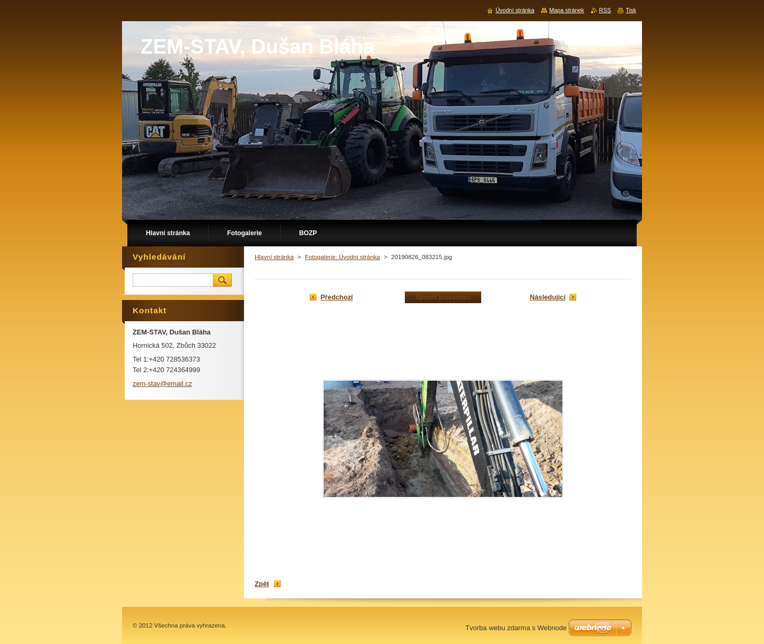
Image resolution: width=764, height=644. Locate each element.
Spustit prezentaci (443, 297)
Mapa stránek (566, 10)
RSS (605, 10)
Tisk (631, 10)
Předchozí (336, 297)
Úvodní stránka (515, 10)
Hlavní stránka (274, 257)
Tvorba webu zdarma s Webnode (516, 628)
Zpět (262, 584)
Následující (547, 297)
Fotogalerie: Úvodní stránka (342, 257)
